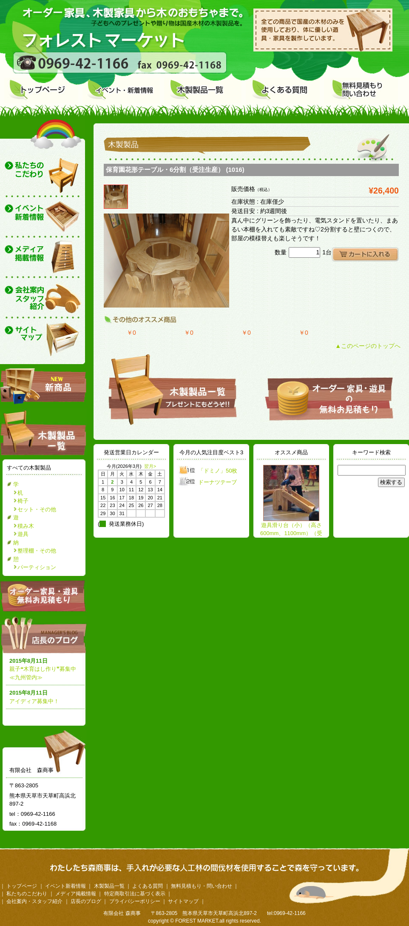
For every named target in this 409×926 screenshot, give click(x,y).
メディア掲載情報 (75, 894)
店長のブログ (45, 634)
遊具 (22, 534)
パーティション (36, 567)
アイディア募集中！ (34, 701)
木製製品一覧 (109, 886)
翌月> (150, 466)
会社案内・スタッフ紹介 (34, 901)
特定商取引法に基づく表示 (134, 894)
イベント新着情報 (65, 886)
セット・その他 (36, 509)
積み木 (25, 526)
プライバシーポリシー (134, 901)
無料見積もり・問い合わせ (201, 886)
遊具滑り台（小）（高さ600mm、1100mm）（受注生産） (291, 533)
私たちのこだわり (26, 894)
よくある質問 (147, 886)
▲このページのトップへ (367, 345)
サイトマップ (183, 901)
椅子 (22, 501)
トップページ (21, 886)
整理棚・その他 (36, 550)
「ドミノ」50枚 (217, 470)
